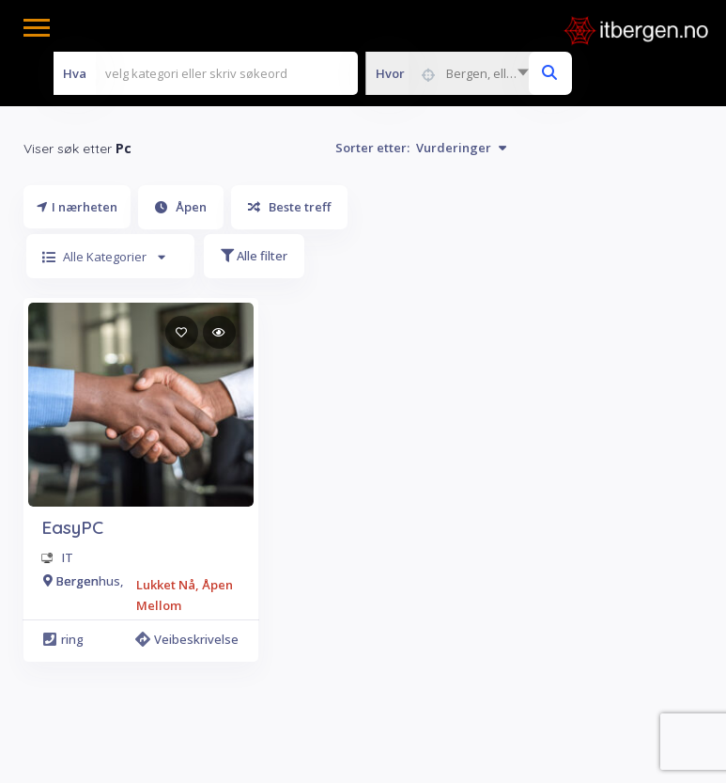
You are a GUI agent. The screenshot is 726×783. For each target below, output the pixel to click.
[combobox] (451, 73)
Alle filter (254, 255)
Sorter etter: (420, 147)
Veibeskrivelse (190, 639)
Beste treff (289, 206)
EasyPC (72, 527)
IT (67, 557)
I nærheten (77, 206)
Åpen (181, 206)
